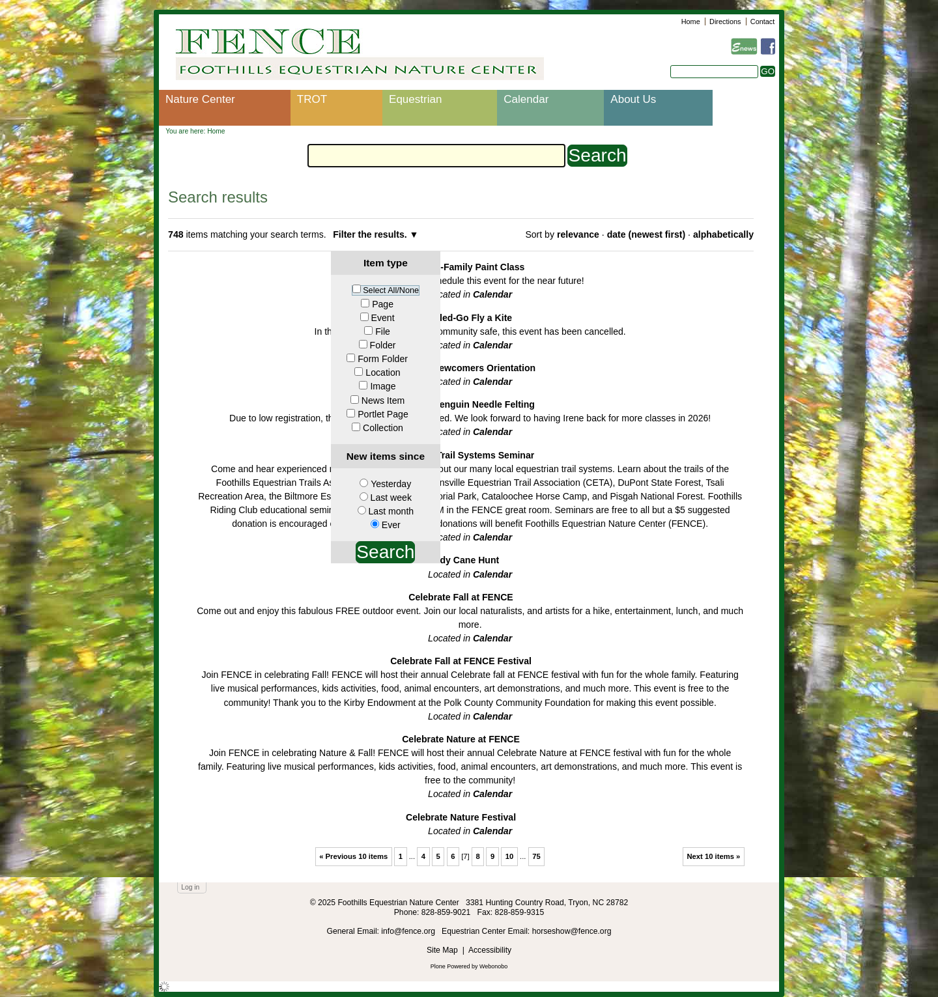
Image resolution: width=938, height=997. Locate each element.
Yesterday (391, 484)
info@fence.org (409, 931)
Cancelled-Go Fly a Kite (461, 318)
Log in (190, 887)
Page (382, 304)
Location (382, 372)
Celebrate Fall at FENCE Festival (461, 661)
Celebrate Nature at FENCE (461, 739)
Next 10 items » (713, 856)
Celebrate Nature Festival (461, 817)
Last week (391, 497)
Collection (383, 428)
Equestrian (415, 99)
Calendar (526, 99)
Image (382, 386)
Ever (391, 525)
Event (383, 318)
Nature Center (200, 99)
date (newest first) (646, 234)
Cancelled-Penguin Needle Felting (461, 404)
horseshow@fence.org (572, 931)
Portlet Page (383, 414)
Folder (383, 345)
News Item (383, 400)
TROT (312, 99)
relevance (578, 234)
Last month (391, 511)
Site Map (442, 950)
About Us (633, 99)
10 (509, 856)
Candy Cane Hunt (461, 560)
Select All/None (391, 290)
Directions (725, 21)
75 (536, 856)
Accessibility (489, 950)
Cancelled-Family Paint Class (461, 267)
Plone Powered (450, 966)
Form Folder (383, 359)
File (382, 331)
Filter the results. (371, 234)
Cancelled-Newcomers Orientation (460, 368)
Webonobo (493, 966)
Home (690, 21)
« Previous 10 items (353, 856)
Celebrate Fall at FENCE (460, 597)
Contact (762, 21)
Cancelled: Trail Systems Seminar (461, 455)
